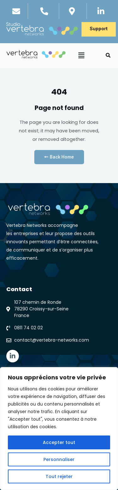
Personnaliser (59, 459)
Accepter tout (59, 442)
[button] (81, 56)
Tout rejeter (59, 476)
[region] (59, 428)
